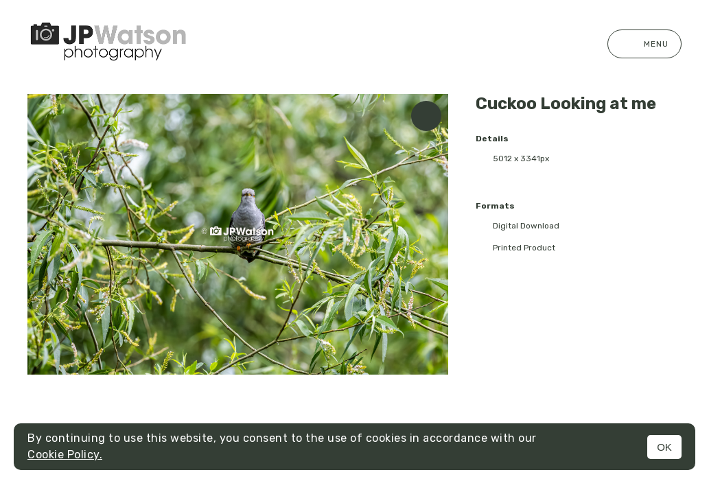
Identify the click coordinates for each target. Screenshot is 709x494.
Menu (644, 44)
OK (664, 447)
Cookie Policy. (64, 454)
